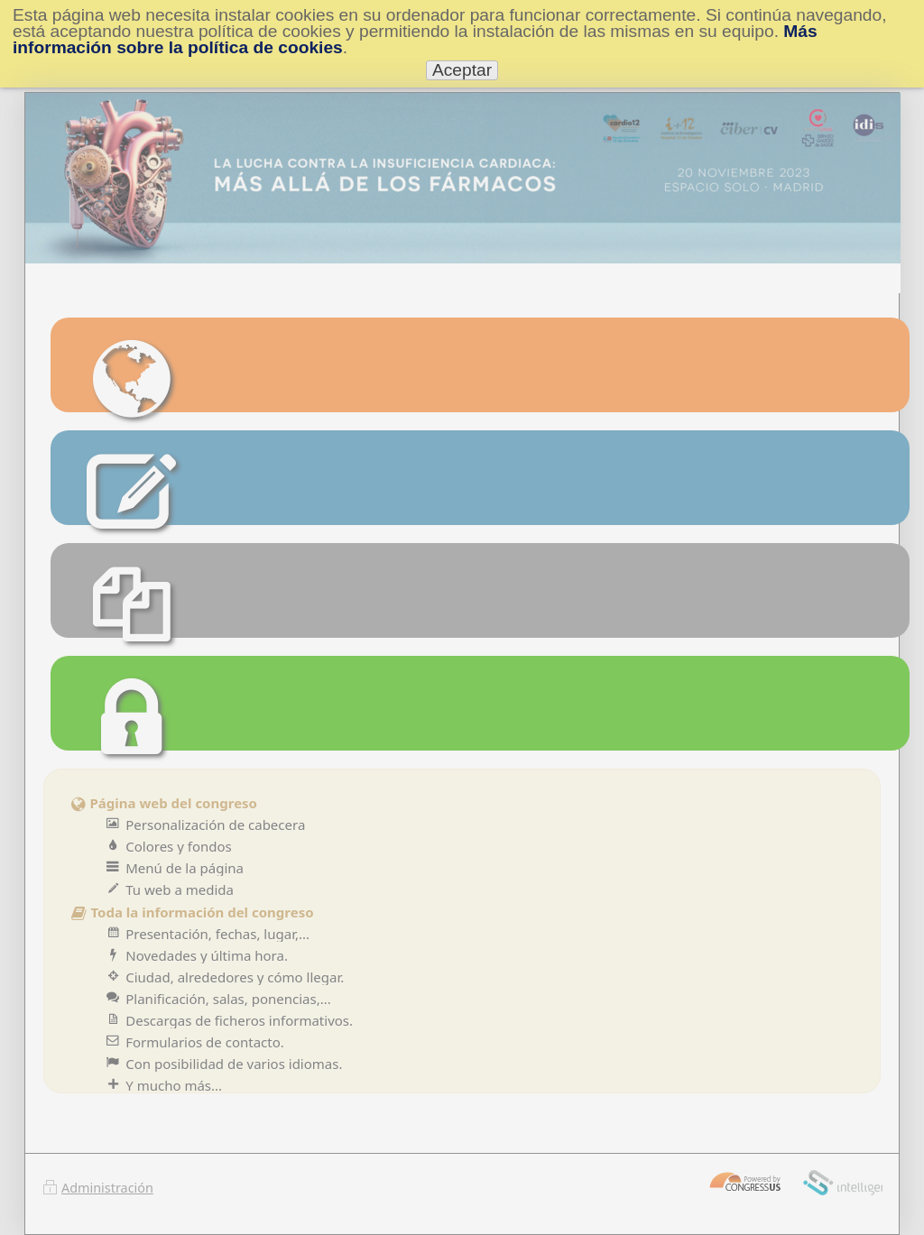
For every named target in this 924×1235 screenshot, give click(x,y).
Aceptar (462, 69)
